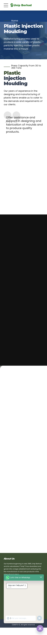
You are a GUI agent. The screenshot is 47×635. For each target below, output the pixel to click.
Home (14, 20)
